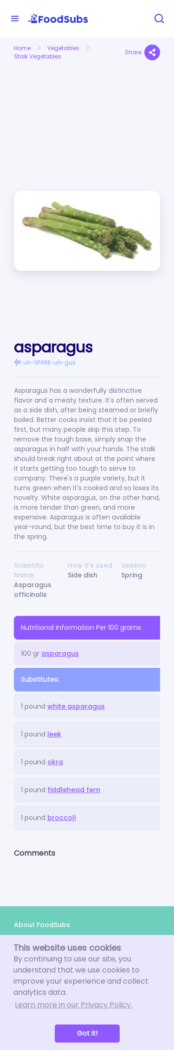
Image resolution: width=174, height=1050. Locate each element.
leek (54, 734)
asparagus (60, 653)
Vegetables (63, 48)
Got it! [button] (87, 1033)
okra (55, 762)
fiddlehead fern (73, 789)
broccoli (61, 817)
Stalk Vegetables (37, 56)
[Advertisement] (47, 97)
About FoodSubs (42, 924)
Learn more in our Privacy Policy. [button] (73, 1004)
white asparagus (76, 706)
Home (22, 48)
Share (142, 52)
